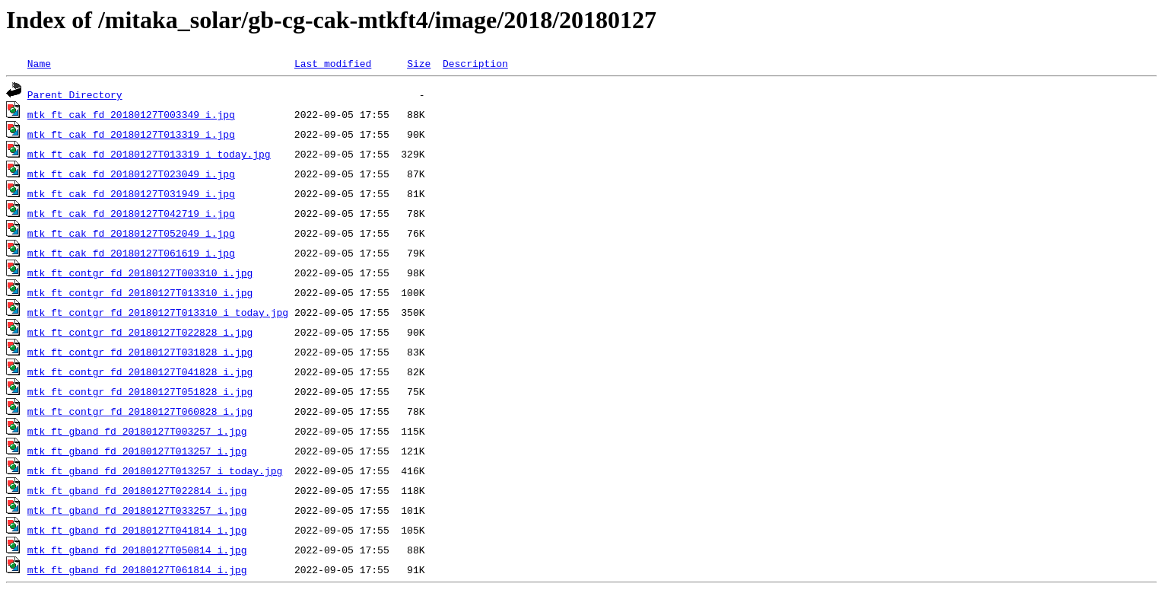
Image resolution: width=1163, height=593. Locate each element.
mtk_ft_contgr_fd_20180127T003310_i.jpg (140, 272)
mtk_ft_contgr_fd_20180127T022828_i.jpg (140, 332)
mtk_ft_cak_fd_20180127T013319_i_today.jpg (149, 154)
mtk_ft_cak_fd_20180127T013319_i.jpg (131, 134)
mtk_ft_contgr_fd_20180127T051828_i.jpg (140, 391)
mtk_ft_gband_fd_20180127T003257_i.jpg (137, 431)
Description (475, 63)
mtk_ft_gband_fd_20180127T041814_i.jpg (137, 530)
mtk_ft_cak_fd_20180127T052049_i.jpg (131, 233)
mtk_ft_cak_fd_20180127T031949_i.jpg (131, 193)
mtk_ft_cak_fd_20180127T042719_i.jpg (131, 213)
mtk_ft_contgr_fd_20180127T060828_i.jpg (140, 411)
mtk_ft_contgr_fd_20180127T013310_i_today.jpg (157, 312)
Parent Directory (74, 94)
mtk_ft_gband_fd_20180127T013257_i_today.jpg (154, 470)
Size (419, 63)
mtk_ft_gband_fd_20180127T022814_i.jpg (137, 490)
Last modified (332, 63)
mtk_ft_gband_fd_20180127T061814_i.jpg (137, 569)
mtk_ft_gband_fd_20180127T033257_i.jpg (137, 510)
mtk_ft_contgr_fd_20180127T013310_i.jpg (140, 292)
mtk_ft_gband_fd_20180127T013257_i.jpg (137, 451)
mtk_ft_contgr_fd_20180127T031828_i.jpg (140, 352)
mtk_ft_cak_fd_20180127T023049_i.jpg (131, 173)
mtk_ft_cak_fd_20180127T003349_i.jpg (131, 114)
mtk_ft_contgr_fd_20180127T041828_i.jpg (140, 371)
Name (39, 63)
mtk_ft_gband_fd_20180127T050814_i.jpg (137, 549)
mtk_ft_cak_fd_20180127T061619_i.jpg (131, 253)
